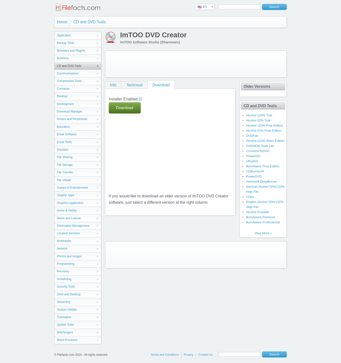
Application (64, 35)
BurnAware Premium (260, 217)
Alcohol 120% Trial (259, 115)
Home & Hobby (67, 210)
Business (63, 58)
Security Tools (66, 286)
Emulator (63, 149)
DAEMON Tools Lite (260, 146)
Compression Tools (69, 81)
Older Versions (257, 86)
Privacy (188, 354)
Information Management (73, 225)
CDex (250, 197)
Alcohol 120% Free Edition (264, 125)
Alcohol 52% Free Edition (263, 130)
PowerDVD (254, 176)
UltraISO (252, 161)
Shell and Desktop (68, 294)
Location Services (68, 233)
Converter (63, 88)
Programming (65, 264)
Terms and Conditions (165, 354)
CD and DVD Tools (89, 22)
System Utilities (67, 309)
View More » (263, 233)
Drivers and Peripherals (72, 119)
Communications (67, 73)
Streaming (63, 302)
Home (62, 22)
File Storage (65, 165)
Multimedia (64, 241)
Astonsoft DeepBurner (261, 181)
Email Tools (64, 142)
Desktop (62, 96)
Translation (64, 317)
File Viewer (64, 180)
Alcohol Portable (257, 212)
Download (161, 85)
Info (113, 85)
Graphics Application (70, 203)
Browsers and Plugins (71, 50)
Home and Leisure (69, 218)
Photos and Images (69, 256)
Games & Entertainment (72, 187)
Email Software (67, 134)
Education (63, 127)
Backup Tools (65, 43)
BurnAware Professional (263, 222)
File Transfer (65, 172)
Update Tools (65, 324)
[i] (140, 99)
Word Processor (67, 340)
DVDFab (252, 135)
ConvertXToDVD (257, 151)
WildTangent (65, 332)
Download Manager (69, 111)
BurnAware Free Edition (262, 166)
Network (62, 248)
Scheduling (64, 279)
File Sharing (64, 157)
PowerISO (253, 156)
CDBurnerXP (255, 171)
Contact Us (205, 354)
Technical (134, 85)
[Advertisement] (196, 64)
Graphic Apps (65, 195)
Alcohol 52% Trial (258, 120)
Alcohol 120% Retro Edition (265, 141)
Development (65, 104)
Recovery (63, 271)
